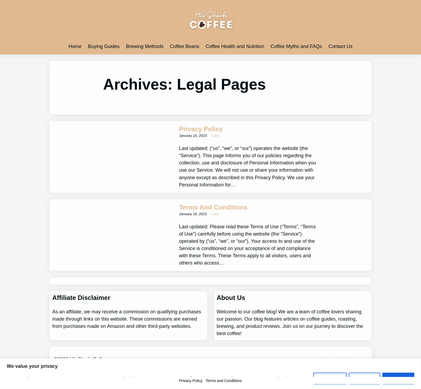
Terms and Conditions (213, 207)
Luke (215, 136)
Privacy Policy (201, 129)
